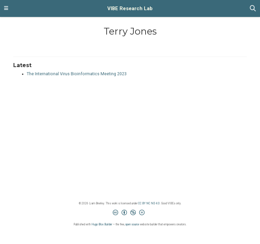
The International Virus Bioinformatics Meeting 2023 (77, 74)
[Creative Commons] (130, 214)
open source (132, 224)
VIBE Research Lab (130, 8)
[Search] (253, 9)
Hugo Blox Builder (101, 224)
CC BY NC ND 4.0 (149, 203)
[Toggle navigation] (6, 8)
